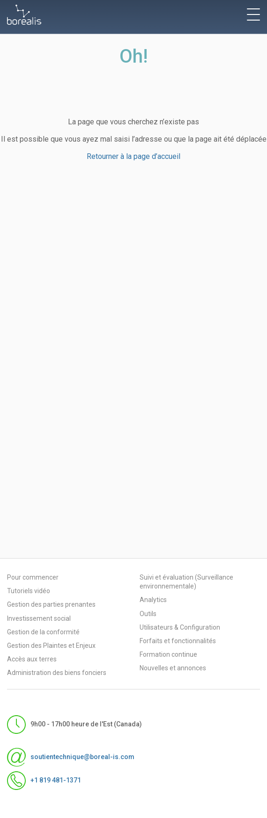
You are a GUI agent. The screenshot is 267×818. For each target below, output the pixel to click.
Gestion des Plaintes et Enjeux (51, 645)
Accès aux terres (32, 659)
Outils (148, 613)
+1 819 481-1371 (44, 780)
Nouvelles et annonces (173, 668)
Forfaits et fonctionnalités (178, 641)
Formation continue (168, 654)
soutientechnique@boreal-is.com (70, 757)
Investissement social (39, 618)
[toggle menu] (253, 14)
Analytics (153, 599)
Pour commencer (33, 577)
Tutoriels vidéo (28, 591)
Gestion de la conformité (43, 632)
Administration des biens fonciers (56, 672)
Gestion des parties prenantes (51, 604)
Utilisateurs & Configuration (180, 627)
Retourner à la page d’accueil (133, 156)
